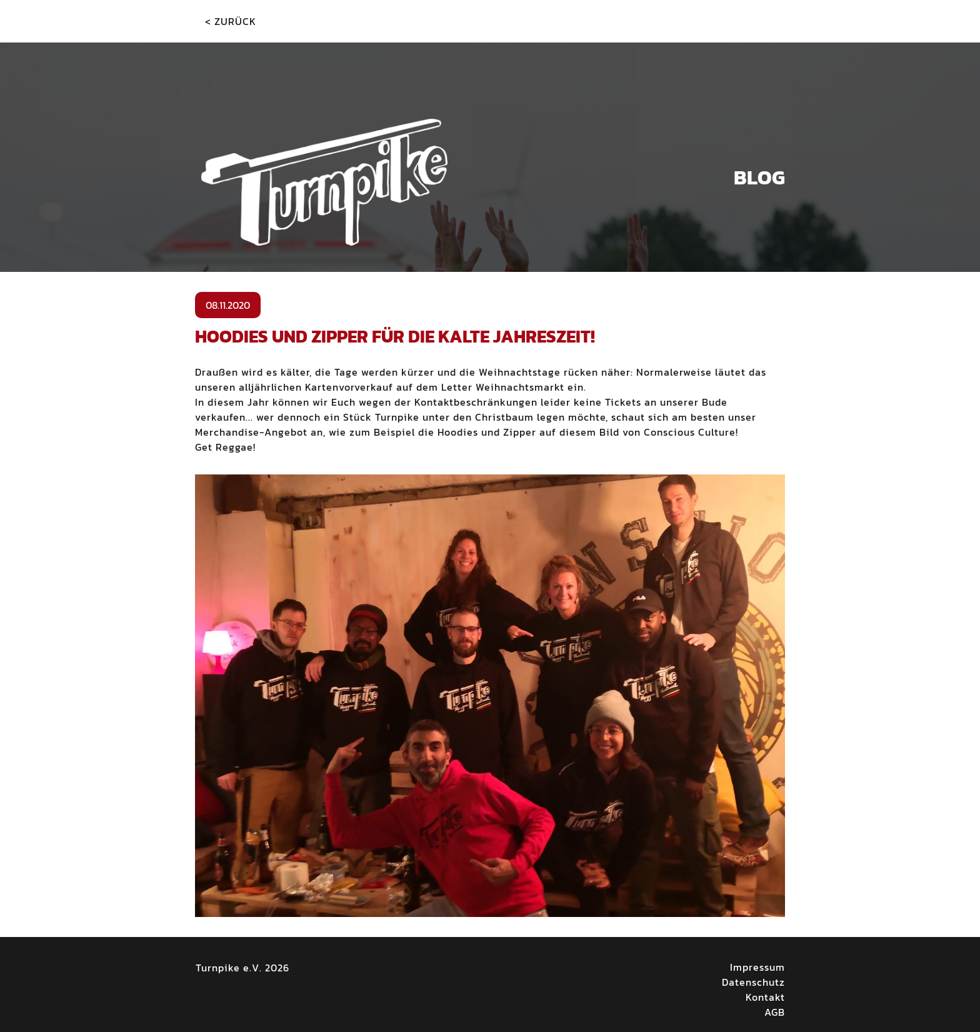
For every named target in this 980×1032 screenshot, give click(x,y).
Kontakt (765, 996)
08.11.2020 (228, 305)
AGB (774, 1011)
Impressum (757, 966)
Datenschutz (753, 981)
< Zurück (230, 21)
